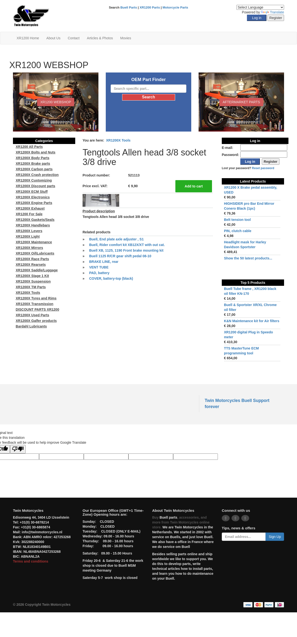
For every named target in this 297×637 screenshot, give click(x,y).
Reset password (263, 168)
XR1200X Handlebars (33, 225)
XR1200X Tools (118, 140)
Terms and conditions (30, 561)
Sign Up (275, 537)
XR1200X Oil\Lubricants (35, 253)
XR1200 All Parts (29, 147)
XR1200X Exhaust (30, 208)
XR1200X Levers (29, 231)
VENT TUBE (98, 267)
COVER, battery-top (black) (111, 278)
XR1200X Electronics (33, 197)
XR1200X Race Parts (32, 259)
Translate (272, 12)
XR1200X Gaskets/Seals (35, 220)
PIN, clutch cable (237, 231)
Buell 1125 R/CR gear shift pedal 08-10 (120, 256)
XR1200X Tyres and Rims (36, 298)
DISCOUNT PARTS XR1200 (37, 309)
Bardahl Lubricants (31, 326)
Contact (73, 38)
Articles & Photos (100, 38)
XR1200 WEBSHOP (55, 102)
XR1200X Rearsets (31, 265)
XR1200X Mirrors (29, 248)
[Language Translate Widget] (260, 7)
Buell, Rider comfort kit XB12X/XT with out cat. (127, 245)
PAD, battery (99, 273)
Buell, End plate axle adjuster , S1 (116, 239)
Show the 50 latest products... (248, 258)
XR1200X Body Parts (32, 158)
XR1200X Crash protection (37, 175)
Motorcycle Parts (175, 7)
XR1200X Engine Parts (34, 203)
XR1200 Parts (150, 7)
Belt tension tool (237, 220)
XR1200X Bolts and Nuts (35, 152)
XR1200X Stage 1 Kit (32, 276)
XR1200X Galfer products (36, 321)
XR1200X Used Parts (32, 315)
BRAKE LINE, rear (103, 262)
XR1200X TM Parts (31, 287)
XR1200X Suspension (33, 281)
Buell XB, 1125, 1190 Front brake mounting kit (126, 250)
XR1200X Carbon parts (34, 169)
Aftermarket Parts (241, 102)
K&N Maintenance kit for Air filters (251, 321)
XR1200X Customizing (34, 180)
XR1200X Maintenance (34, 242)
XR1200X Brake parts (33, 163)
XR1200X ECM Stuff (32, 192)
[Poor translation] (18, 449)
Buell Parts (128, 7)
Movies (125, 38)
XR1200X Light (28, 236)
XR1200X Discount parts (35, 186)
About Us (53, 38)
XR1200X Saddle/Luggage (37, 270)
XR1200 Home (28, 38)
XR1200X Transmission (34, 304)
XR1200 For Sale (29, 214)
